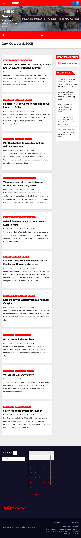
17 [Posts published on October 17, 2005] (31, 477)
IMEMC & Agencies (28, 72)
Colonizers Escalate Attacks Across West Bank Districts (66, 132)
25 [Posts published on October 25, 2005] (35, 482)
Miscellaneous (8, 99)
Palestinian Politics (28, 178)
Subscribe (75, 522)
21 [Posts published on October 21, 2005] (48, 477)
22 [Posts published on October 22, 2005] (53, 477)
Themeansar (6, 529)
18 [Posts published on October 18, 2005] (35, 477)
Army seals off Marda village (18, 339)
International (16, 60)
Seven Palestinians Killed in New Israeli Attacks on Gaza (66, 94)
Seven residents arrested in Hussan (22, 410)
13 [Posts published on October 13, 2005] (44, 473)
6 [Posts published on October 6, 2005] (43, 468)
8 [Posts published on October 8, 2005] (52, 468)
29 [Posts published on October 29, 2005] (53, 482)
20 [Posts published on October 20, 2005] (44, 477)
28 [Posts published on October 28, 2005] (48, 482)
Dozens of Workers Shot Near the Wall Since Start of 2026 (66, 119)
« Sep (31, 494)
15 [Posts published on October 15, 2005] (52, 473)
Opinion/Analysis (20, 370)
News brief (18, 335)
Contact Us (66, 522)
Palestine (28, 99)
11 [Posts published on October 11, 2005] (35, 473)
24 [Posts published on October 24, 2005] (31, 482)
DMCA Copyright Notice (71, 526)
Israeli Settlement (10, 295)
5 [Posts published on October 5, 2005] (39, 468)
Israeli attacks (9, 335)
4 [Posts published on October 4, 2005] (34, 468)
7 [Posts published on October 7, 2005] (47, 468)
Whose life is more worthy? (18, 375)
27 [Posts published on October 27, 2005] (44, 482)
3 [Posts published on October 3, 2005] (30, 468)
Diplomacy (7, 60)
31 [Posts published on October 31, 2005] (31, 487)
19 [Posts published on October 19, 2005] (39, 477)
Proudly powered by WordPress (12, 527)
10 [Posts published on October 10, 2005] (31, 473)
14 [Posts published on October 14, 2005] (48, 473)
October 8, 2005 (12, 72)
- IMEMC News (14, 508)
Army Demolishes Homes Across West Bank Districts (66, 107)
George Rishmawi (27, 379)
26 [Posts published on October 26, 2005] (39, 482)
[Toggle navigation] (42, 35)
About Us (57, 522)
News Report (27, 60)
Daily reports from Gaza (67, 63)
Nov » (37, 494)
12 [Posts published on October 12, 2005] (39, 473)
